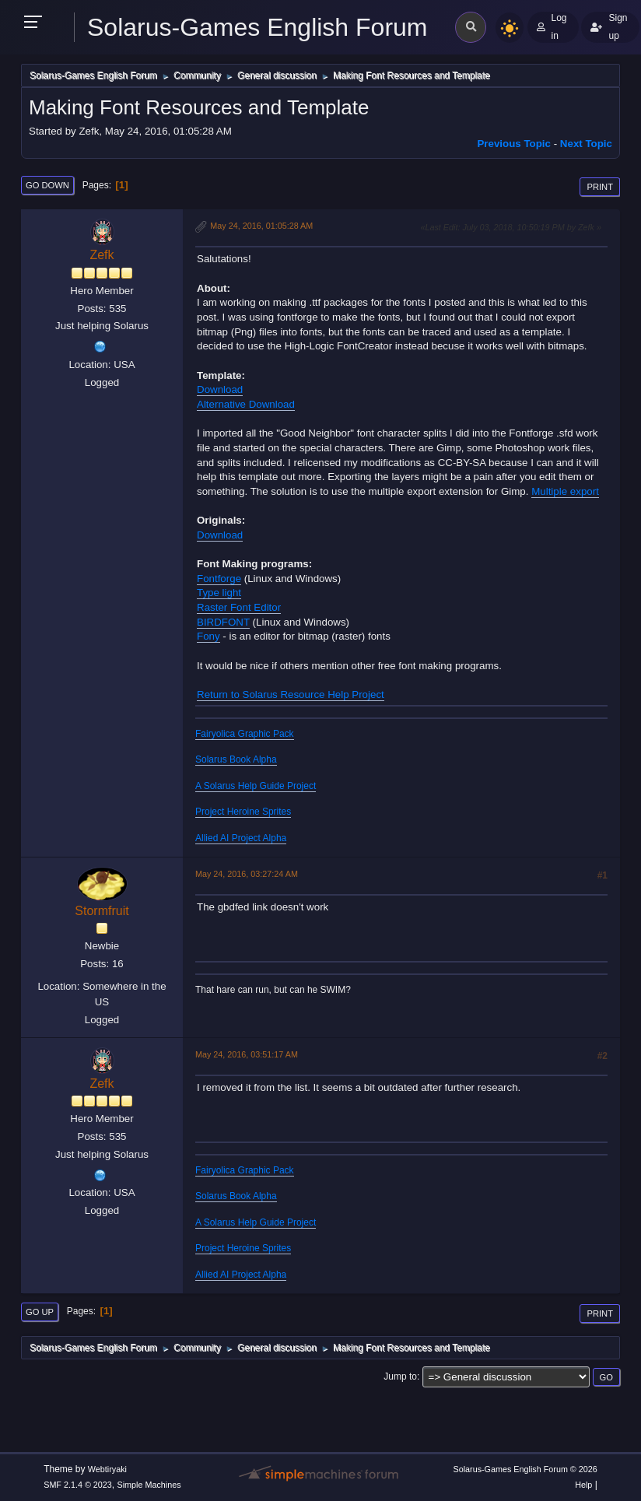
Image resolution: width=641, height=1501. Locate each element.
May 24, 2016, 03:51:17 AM (246, 1054)
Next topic (586, 143)
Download (220, 389)
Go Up (40, 1312)
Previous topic (514, 143)
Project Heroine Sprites (243, 811)
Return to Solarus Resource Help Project (290, 694)
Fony (208, 636)
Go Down (47, 185)
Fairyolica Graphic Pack (244, 733)
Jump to (400, 1376)
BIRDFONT (223, 622)
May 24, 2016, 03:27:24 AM (246, 874)
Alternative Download (246, 404)
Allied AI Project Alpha (240, 838)
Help (583, 1484)
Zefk (101, 254)
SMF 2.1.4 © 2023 (78, 1484)
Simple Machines (149, 1484)
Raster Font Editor (239, 607)
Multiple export (565, 491)
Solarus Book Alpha (236, 759)
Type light (219, 592)
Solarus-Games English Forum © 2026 (525, 1469)
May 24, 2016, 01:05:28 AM (261, 225)
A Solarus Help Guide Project (255, 785)
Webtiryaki (107, 1469)
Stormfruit (101, 910)
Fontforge (219, 578)
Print (600, 186)
